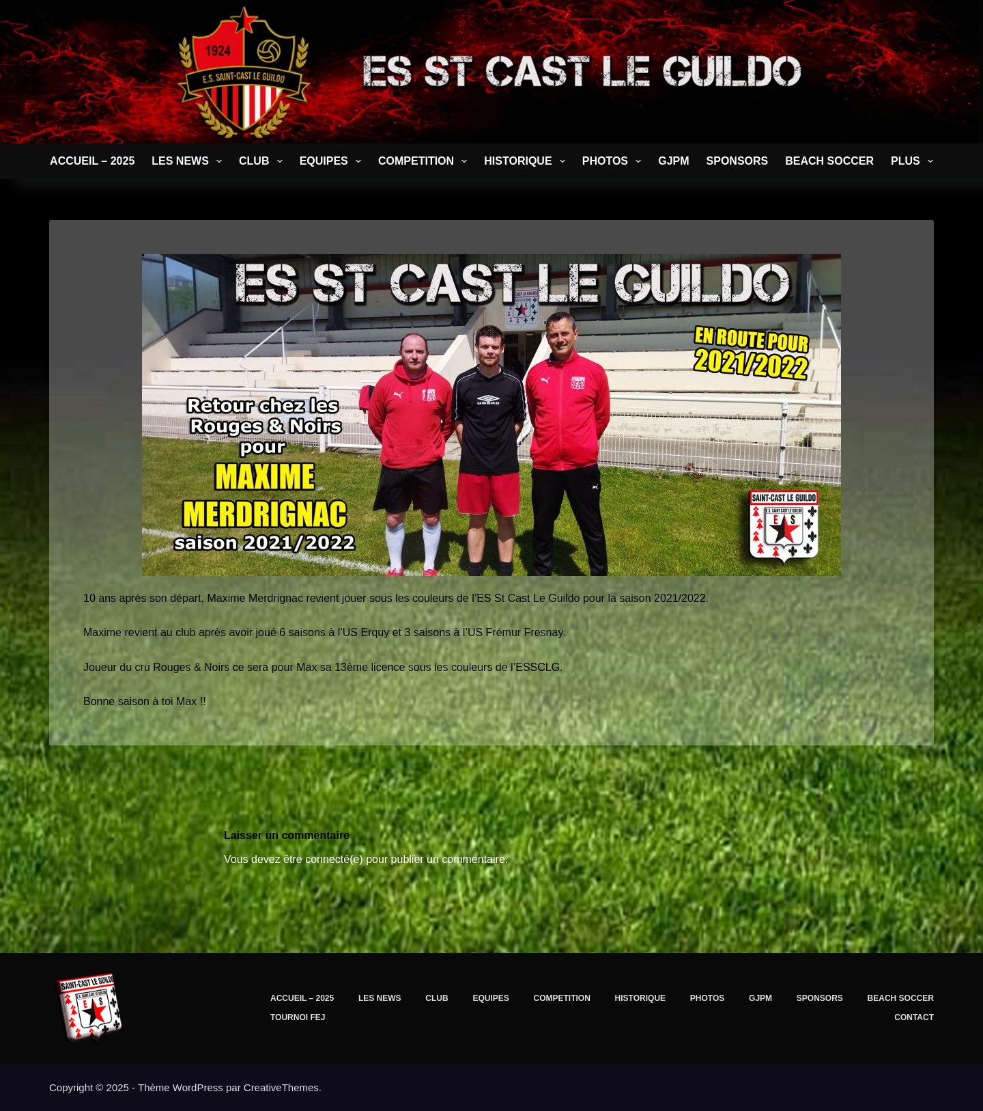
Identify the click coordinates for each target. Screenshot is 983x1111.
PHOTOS (614, 161)
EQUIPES (333, 161)
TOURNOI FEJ (297, 1017)
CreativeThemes (281, 1087)
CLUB (263, 161)
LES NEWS (189, 161)
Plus (915, 161)
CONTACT (914, 1017)
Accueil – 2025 (92, 161)
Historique (527, 161)
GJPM (673, 161)
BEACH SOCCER (829, 161)
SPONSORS (738, 161)
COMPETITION (425, 161)
